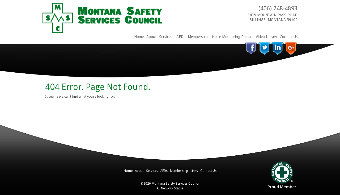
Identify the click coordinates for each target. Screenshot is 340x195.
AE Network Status (170, 188)
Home (139, 37)
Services (165, 37)
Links (194, 171)
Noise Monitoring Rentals (232, 37)
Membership (198, 37)
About (151, 37)
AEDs (180, 37)
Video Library (266, 37)
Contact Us (289, 37)
